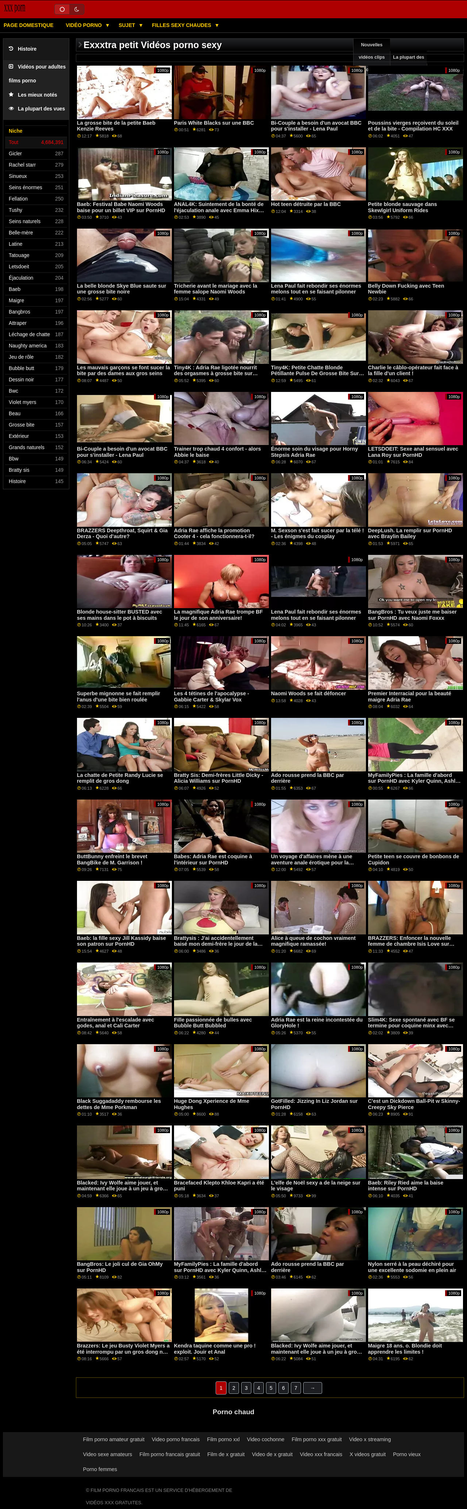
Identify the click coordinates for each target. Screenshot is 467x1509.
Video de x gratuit (272, 1454)
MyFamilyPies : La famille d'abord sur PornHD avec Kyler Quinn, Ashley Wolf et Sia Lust (415, 781)
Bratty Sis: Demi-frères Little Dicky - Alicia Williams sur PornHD (218, 778)
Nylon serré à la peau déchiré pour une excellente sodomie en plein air (412, 1267)
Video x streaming (370, 1439)
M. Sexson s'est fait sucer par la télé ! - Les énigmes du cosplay (317, 534)
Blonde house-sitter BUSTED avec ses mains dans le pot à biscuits (119, 615)
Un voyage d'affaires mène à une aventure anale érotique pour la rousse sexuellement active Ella (311, 862)
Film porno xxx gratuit (317, 1439)
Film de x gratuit (225, 1454)
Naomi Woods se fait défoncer (308, 693)
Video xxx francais (321, 1454)
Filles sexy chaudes (182, 25)
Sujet (127, 25)
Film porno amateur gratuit (113, 1439)
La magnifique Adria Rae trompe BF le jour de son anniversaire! (218, 615)
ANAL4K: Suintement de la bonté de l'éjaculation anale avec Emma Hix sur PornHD (219, 210)
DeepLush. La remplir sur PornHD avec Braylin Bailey (410, 534)
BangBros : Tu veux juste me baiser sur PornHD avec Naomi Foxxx (412, 615)
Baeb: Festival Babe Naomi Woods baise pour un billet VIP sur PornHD (121, 207)
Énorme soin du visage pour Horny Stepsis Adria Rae (314, 452)
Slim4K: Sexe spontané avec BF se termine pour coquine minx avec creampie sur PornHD (411, 1026)
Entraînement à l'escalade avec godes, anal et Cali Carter (115, 1023)
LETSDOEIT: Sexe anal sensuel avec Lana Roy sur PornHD (413, 452)
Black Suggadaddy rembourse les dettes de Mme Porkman (119, 1104)
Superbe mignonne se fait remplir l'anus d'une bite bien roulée (118, 697)
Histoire (22, 49)
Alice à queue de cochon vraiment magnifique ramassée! (313, 941)
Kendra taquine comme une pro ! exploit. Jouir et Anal (215, 1349)
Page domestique (29, 25)
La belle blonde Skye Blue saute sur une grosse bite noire (121, 289)
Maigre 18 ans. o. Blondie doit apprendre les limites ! (405, 1349)
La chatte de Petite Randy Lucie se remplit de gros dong (120, 778)
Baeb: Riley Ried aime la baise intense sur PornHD (406, 1186)
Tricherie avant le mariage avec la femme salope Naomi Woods (215, 289)
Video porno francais (176, 1439)
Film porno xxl (223, 1439)
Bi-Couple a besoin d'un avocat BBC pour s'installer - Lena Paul (316, 126)
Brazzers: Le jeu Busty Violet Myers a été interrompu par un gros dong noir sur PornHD (123, 1352)
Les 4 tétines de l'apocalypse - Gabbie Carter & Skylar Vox (211, 697)
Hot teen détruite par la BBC (306, 204)
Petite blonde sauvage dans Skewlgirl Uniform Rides (402, 207)
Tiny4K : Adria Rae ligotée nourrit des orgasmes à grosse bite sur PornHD (215, 373)
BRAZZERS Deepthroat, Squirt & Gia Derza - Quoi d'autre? (122, 534)
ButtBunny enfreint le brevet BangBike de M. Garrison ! (112, 859)
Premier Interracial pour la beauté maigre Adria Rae (409, 697)
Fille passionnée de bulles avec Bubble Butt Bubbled (213, 1023)
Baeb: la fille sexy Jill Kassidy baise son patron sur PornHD (121, 941)
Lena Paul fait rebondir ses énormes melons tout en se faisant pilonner (316, 289)
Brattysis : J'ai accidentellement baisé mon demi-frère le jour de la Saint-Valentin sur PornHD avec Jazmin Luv (216, 947)
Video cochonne (266, 1439)
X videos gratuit (368, 1454)
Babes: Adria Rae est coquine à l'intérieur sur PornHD (213, 859)
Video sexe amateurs (107, 1454)
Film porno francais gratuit (169, 1454)
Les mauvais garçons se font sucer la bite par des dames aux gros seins (123, 371)
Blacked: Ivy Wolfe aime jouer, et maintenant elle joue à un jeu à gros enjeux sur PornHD (121, 1189)
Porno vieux (407, 1454)
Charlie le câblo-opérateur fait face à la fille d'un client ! (413, 371)
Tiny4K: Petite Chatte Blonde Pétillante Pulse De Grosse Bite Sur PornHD (315, 373)
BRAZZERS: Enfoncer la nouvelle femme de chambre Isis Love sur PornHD (409, 944)
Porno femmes (100, 1469)
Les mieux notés (33, 95)
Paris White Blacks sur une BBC (214, 123)
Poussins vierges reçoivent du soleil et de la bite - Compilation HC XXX (413, 126)
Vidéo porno (84, 25)
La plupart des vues (37, 109)
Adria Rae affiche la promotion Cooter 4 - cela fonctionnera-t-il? (214, 534)
